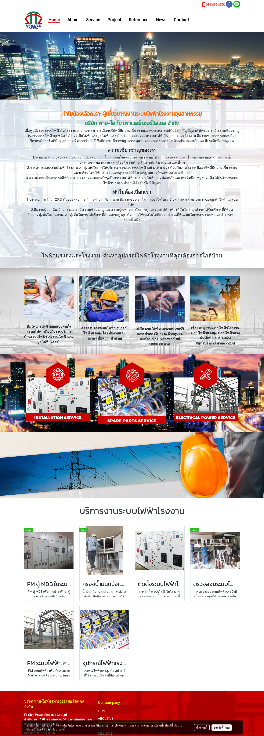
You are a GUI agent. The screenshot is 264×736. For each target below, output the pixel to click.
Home (54, 20)
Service (93, 20)
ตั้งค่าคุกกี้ (201, 727)
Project (114, 20)
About (73, 20)
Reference (138, 20)
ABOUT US (106, 718)
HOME (102, 711)
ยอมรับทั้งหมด (222, 727)
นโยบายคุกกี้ (58, 729)
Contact (181, 20)
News (161, 20)
